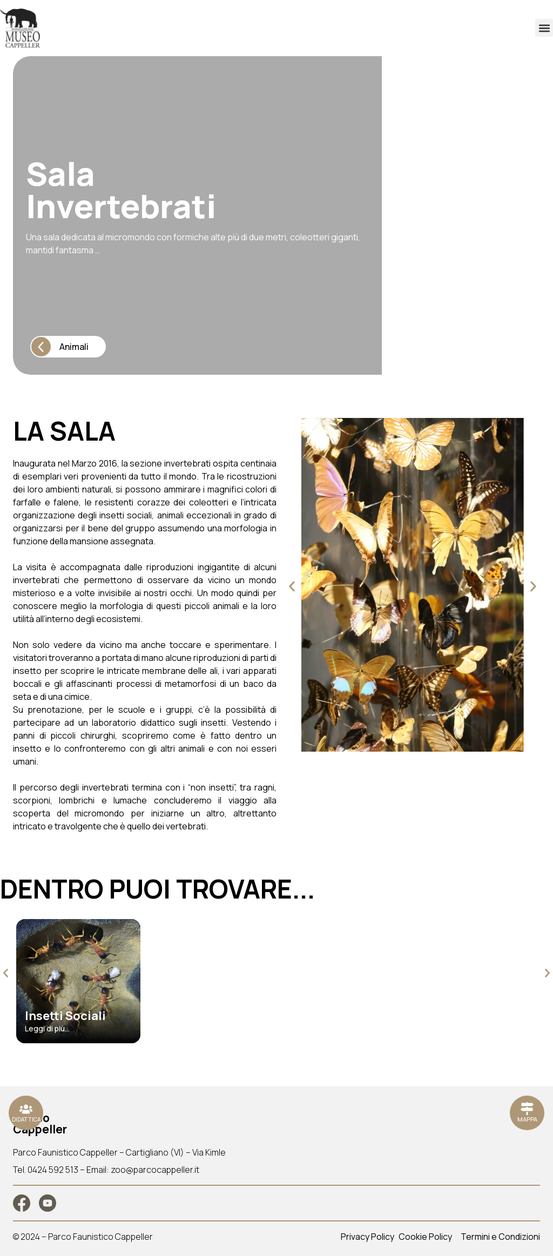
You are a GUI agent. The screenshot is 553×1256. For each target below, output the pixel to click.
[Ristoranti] (26, 1113)
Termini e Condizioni (500, 1237)
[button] (544, 28)
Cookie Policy (425, 1237)
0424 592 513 (53, 1170)
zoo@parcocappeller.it (155, 1170)
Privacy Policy (367, 1237)
